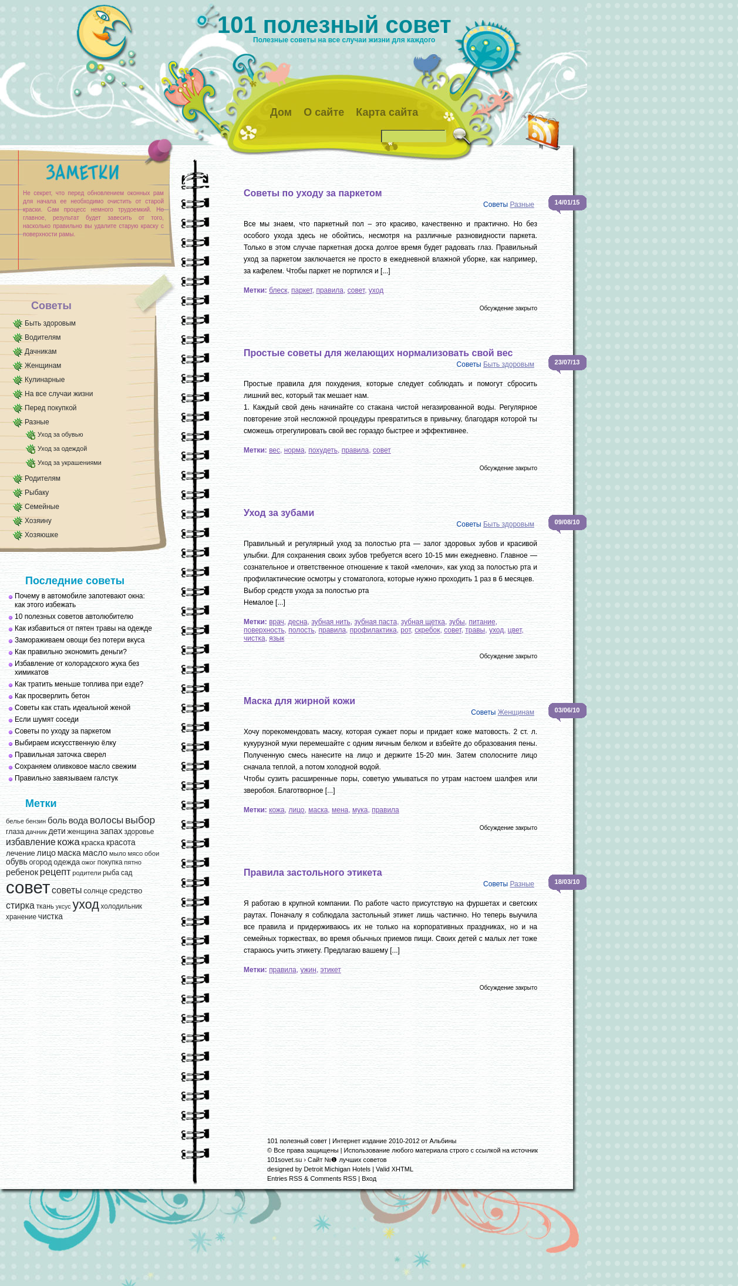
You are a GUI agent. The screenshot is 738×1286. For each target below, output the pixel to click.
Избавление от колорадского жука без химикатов (77, 668)
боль (57, 820)
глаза (15, 832)
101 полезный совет (334, 25)
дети (56, 831)
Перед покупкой (51, 408)
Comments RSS (333, 1178)
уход (85, 904)
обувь (17, 862)
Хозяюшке (41, 535)
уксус (63, 906)
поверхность (264, 630)
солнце (95, 891)
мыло (117, 853)
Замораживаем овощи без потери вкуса (80, 640)
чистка (50, 916)
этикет (331, 970)
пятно (132, 862)
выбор (140, 820)
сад (126, 873)
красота (121, 842)
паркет (301, 290)
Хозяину (38, 521)
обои (151, 853)
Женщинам (43, 365)
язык (276, 638)
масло (95, 853)
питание (482, 622)
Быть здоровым (50, 323)
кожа (68, 842)
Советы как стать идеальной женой (72, 708)
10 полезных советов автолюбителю (74, 616)
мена (340, 810)
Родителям (42, 478)
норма (294, 450)
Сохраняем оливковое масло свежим (75, 766)
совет (28, 887)
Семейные (42, 507)
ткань (45, 906)
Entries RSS (284, 1178)
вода (78, 820)
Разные (37, 422)
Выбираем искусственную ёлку (65, 743)
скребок (427, 630)
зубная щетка (423, 622)
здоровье (139, 832)
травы (475, 630)
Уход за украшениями (70, 462)
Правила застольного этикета (313, 873)
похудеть (323, 450)
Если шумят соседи (47, 719)
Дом (281, 112)
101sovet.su (284, 1159)
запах (111, 831)
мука (360, 810)
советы (67, 890)
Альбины (443, 1140)
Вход (369, 1178)
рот (405, 630)
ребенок (22, 872)
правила (329, 290)
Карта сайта (387, 112)
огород (40, 862)
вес (274, 450)
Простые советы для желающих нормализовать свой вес (378, 353)
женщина (82, 832)
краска (93, 842)
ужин (308, 970)
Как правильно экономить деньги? (71, 652)
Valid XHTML (394, 1169)
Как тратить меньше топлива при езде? (79, 684)
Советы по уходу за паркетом (63, 731)
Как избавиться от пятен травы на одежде (83, 628)
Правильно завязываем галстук (66, 778)
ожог (89, 862)
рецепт (55, 871)
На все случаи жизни (59, 394)
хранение (21, 917)
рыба (111, 873)
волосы (107, 820)
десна (298, 622)
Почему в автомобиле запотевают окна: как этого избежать (80, 600)
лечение (20, 853)
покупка (110, 862)
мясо (135, 853)
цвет (515, 630)
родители (86, 872)
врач (276, 622)
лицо (46, 853)
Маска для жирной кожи (299, 701)
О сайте (324, 112)
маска (69, 853)
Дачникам (41, 351)
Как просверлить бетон (52, 696)
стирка (20, 905)
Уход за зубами (279, 513)
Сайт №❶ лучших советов (347, 1159)
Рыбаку (37, 492)
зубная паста (375, 622)
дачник (36, 831)
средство (125, 890)
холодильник (122, 906)
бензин (36, 821)
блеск (278, 290)
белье (15, 821)
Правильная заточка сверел (60, 755)
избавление (31, 842)
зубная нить (331, 622)
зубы (457, 622)
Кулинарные (45, 380)
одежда (66, 862)
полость (301, 630)
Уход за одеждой (62, 448)
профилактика (373, 630)
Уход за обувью (60, 434)
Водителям (43, 337)
